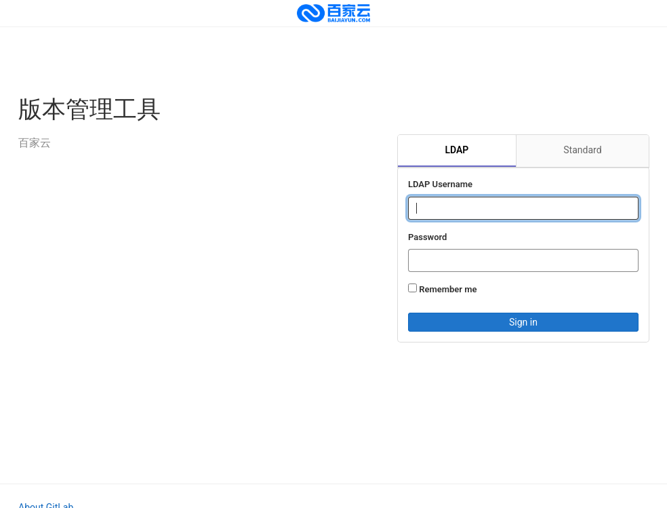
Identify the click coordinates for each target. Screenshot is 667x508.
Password (427, 237)
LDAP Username (440, 184)
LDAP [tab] (456, 149)
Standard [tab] (582, 149)
